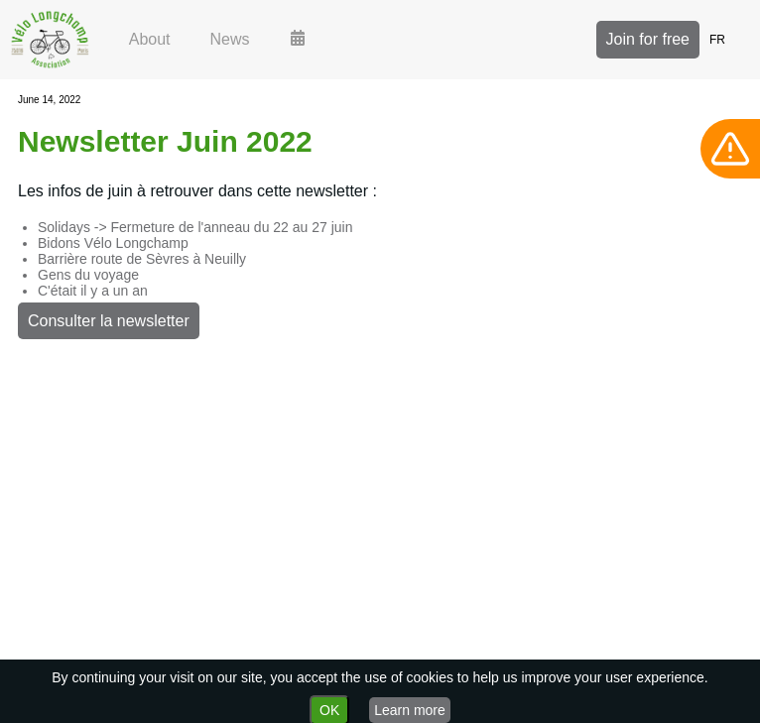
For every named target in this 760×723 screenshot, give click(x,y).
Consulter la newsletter (109, 320)
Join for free (648, 39)
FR (717, 40)
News (230, 39)
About (150, 39)
